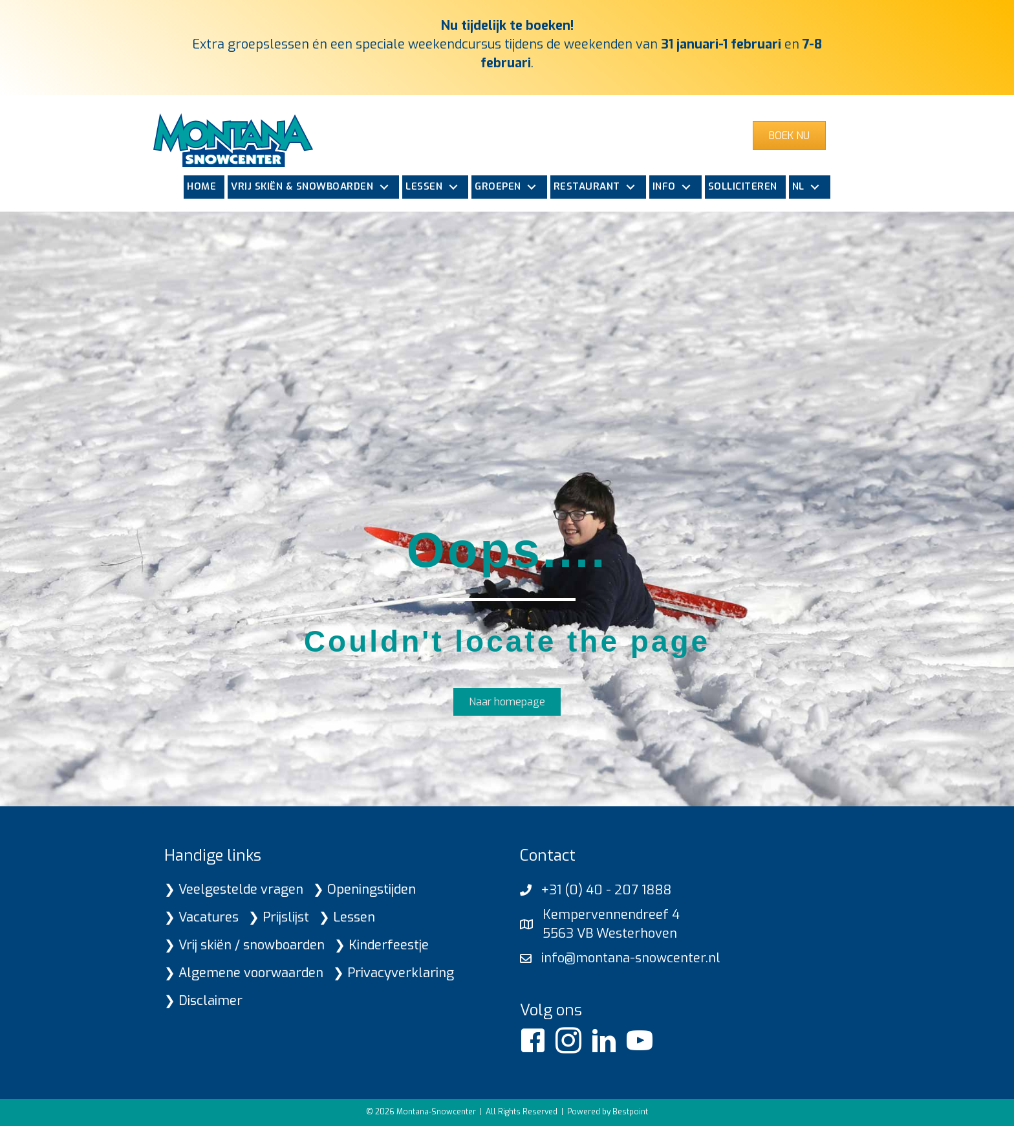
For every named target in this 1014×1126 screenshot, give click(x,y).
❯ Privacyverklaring (393, 973)
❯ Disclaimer (203, 1001)
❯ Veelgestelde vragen (233, 889)
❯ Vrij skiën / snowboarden (244, 945)
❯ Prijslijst (278, 917)
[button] (384, 187)
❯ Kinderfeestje (381, 945)
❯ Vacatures (201, 917)
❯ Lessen (347, 917)
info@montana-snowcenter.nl (630, 958)
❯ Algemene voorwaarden (243, 973)
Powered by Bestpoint (607, 1112)
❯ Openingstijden (364, 889)
